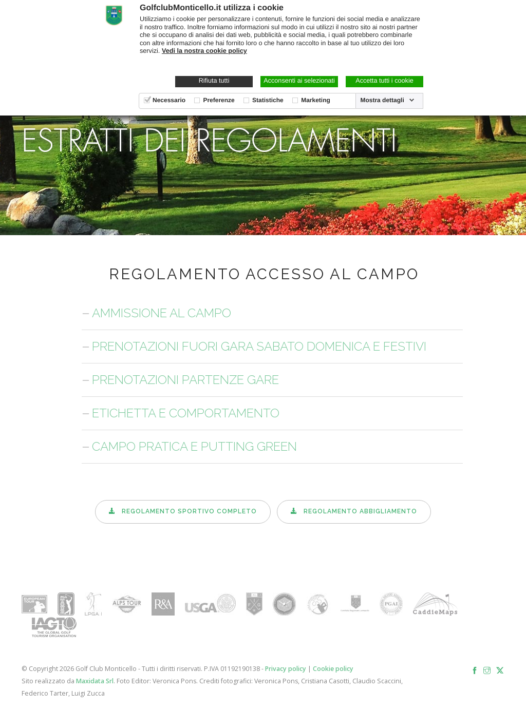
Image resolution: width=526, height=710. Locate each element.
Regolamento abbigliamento (354, 511)
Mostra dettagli (382, 100)
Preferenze (218, 100)
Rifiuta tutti (214, 80)
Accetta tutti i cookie (384, 80)
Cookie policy (333, 668)
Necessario (169, 100)
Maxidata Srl (95, 681)
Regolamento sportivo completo (183, 511)
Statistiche (268, 100)
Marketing (315, 100)
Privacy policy (285, 668)
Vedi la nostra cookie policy (204, 50)
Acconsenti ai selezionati (299, 80)
